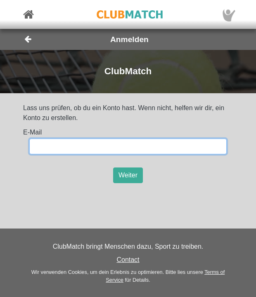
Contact (127, 259)
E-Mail (32, 132)
